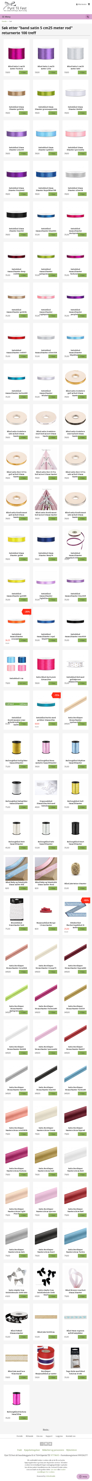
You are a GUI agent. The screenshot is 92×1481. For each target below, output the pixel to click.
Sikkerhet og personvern (53, 1450)
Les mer (54, 1470)
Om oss (39, 1436)
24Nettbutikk (50, 1476)
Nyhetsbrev (71, 1450)
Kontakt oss (70, 1436)
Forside (4, 21)
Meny (6, 16)
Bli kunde (29, 1436)
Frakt (19, 1450)
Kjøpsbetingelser (32, 1450)
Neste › (46, 1429)
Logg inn (59, 1436)
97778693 (55, 1455)
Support (49, 1436)
